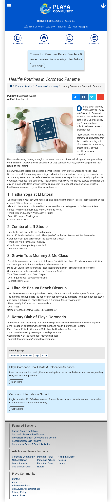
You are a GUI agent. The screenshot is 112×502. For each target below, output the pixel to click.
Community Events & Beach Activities (31, 444)
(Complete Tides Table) (63, 21)
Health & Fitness (66, 456)
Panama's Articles (46, 460)
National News (19, 460)
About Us (16, 482)
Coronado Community (23, 456)
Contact (16, 479)
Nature (40, 466)
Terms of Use (18, 495)
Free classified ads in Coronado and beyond (34, 437)
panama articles (23, 86)
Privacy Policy (19, 492)
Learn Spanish (19, 463)
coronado (14, 356)
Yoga (36, 356)
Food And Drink (45, 463)
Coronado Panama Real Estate (28, 434)
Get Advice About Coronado (26, 489)
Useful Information (21, 466)
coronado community (47, 86)
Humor (61, 463)
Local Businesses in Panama (26, 441)
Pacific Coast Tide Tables (24, 431)
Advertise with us (21, 485)
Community (26, 356)
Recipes (62, 460)
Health (44, 356)
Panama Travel (45, 456)
